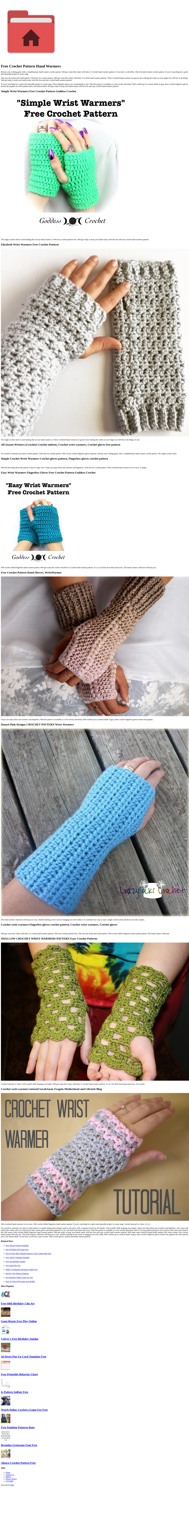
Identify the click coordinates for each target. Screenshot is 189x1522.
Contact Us (10, 1475)
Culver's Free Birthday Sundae (19, 1338)
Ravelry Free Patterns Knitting (17, 1274)
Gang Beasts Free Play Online (19, 1321)
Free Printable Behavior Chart (19, 1374)
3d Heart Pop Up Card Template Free (23, 1356)
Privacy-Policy (11, 1479)
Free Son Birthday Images (15, 1262)
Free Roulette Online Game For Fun (19, 1278)
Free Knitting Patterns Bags (18, 1427)
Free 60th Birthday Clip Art (18, 1303)
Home (8, 1473)
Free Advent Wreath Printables (17, 1246)
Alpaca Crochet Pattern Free (18, 1462)
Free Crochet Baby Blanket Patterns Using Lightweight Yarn (28, 1254)
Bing (12, 1485)
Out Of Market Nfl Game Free (17, 1250)
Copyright (9, 1481)
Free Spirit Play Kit (13, 1266)
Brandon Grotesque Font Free (19, 1445)
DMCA (8, 1477)
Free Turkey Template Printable (18, 1258)
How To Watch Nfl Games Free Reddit (20, 1282)
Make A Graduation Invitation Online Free (22, 1270)
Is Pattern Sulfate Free (14, 1392)
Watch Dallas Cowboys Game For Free (24, 1409)
